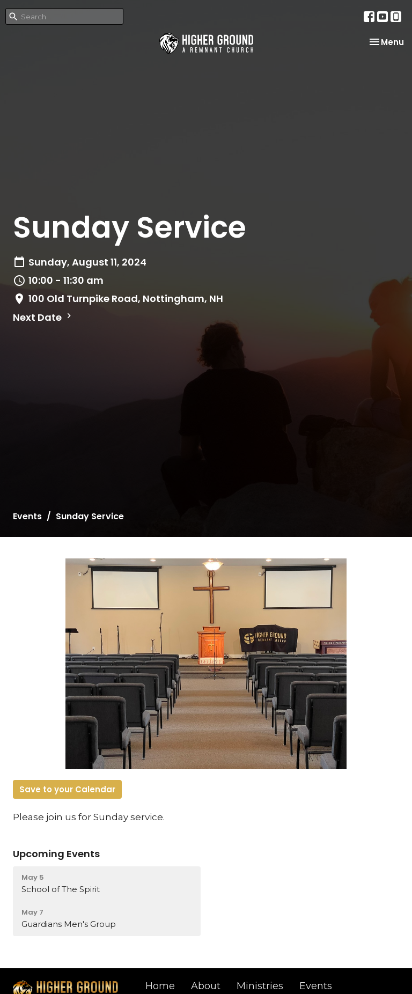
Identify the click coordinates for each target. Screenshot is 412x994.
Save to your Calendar (67, 789)
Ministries (260, 986)
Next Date (43, 317)
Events (27, 516)
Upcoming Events (56, 853)
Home (160, 986)
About (205, 986)
